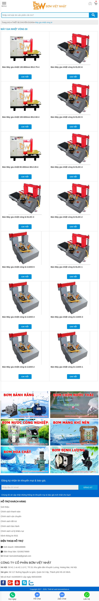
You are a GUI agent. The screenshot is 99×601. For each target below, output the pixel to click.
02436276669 (23, 551)
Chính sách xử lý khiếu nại (12, 531)
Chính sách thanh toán (10, 511)
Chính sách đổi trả (9, 521)
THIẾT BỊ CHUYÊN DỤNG (23, 22)
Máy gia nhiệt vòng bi (43, 22)
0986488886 (20, 547)
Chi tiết (25, 77)
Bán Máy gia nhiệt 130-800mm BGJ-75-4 (20, 67)
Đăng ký (88, 487)
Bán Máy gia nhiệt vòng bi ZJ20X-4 (18, 317)
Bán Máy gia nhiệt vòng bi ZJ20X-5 (18, 267)
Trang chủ (6, 22)
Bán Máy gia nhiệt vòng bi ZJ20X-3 (67, 317)
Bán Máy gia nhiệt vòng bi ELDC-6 (67, 67)
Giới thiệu (5, 507)
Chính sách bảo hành (10, 526)
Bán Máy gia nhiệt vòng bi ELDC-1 (67, 267)
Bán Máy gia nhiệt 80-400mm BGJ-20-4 (20, 167)
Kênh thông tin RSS (9, 536)
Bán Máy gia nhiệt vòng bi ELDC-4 (67, 167)
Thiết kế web (52, 589)
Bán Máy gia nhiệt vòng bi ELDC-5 (67, 117)
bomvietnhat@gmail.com (20, 556)
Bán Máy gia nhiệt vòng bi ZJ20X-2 (18, 367)
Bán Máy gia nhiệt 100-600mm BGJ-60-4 (20, 117)
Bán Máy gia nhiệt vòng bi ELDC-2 (67, 217)
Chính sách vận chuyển (11, 516)
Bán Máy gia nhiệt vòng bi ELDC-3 (18, 217)
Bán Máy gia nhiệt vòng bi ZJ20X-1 (67, 367)
